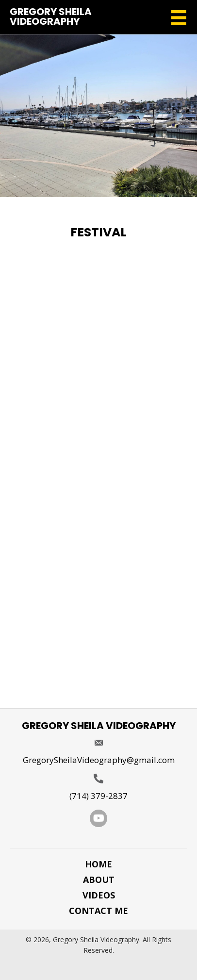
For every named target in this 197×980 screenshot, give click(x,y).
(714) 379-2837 (98, 795)
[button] (98, 818)
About (99, 879)
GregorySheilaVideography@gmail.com (99, 759)
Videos (98, 895)
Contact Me (98, 910)
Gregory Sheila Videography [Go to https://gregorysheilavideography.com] (51, 16)
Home (98, 864)
